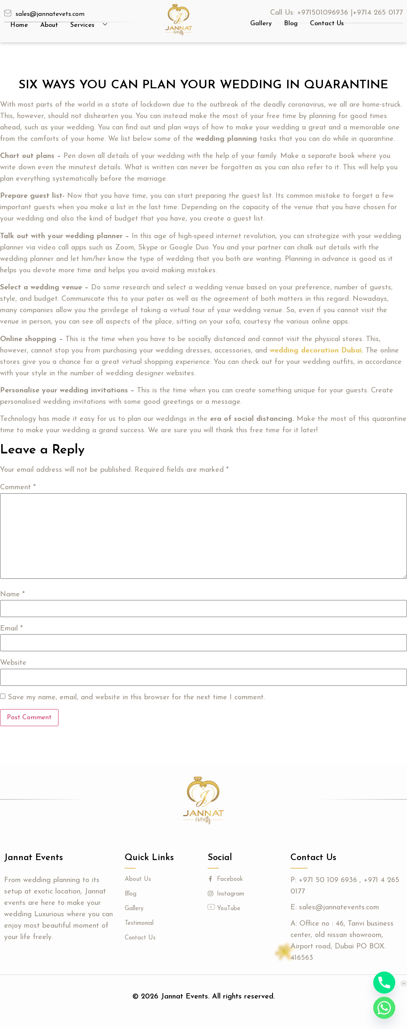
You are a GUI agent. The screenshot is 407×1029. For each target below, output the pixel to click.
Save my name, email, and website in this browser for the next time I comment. (136, 697)
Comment (18, 487)
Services (91, 25)
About (49, 25)
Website (13, 663)
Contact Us (327, 23)
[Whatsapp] (384, 1008)
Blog (291, 23)
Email (11, 629)
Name (12, 594)
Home (19, 25)
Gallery (261, 23)
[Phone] (384, 983)
